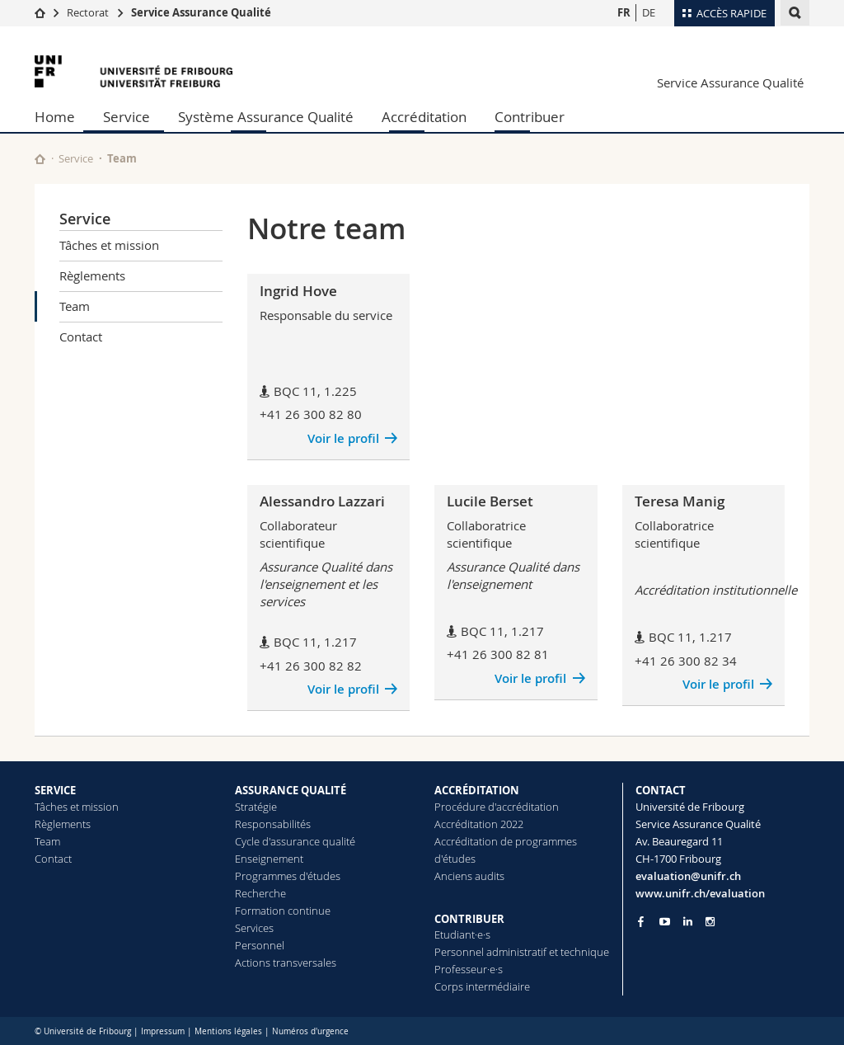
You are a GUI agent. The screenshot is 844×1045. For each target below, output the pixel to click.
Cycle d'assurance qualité (295, 841)
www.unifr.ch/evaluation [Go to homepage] (700, 893)
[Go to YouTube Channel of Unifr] (664, 921)
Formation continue (283, 910)
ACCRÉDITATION (476, 790)
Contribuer (530, 116)
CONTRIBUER (469, 918)
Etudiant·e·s (462, 934)
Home (55, 116)
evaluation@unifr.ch (688, 875)
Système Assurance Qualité (266, 116)
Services (254, 927)
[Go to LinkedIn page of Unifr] (687, 921)
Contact (80, 336)
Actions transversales (285, 962)
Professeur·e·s (468, 969)
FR (624, 12)
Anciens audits (469, 875)
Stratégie (256, 806)
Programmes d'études (287, 875)
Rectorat (88, 12)
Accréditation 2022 (478, 824)
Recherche (260, 893)
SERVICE (55, 790)
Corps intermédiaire (482, 986)
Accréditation (424, 116)
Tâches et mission (109, 245)
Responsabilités (273, 824)
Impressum (163, 1031)
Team (74, 306)
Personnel (259, 945)
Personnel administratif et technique (521, 951)
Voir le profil (343, 438)
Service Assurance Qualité (201, 12)
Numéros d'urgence (310, 1031)
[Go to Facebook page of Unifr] (640, 921)
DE (648, 12)
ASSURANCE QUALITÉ (290, 790)
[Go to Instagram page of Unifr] (710, 921)
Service (126, 116)
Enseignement (269, 858)
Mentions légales (228, 1031)
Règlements (92, 275)
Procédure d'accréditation (496, 806)
